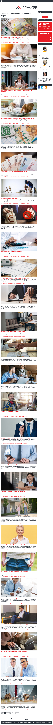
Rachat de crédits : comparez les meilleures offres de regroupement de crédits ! (15, 42)
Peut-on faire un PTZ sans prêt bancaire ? (9, 464)
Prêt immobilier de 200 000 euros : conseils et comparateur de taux (15, 278)
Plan (46, 722)
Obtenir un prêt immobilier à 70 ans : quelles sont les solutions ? (14, 544)
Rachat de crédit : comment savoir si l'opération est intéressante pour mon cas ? (18, 118)
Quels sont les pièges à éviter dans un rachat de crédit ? (13, 144)
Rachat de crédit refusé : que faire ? (8, 224)
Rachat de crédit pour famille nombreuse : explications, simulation (15, 704)
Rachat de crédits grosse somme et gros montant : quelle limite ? (14, 63)
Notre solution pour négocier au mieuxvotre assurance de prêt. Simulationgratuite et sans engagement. (44, 39)
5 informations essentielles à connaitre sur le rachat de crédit (14, 171)
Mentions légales (31, 722)
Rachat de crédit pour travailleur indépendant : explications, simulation (16, 598)
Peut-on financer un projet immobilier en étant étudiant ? (13, 331)
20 (15, 713)
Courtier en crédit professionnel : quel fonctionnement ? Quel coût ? (15, 438)
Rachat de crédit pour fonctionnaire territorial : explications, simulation (16, 678)
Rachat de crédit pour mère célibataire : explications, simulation (14, 651)
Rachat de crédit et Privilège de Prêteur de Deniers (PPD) (13, 37)
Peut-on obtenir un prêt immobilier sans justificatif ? (12, 304)
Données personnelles (39, 722)
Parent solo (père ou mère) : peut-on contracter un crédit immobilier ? (15, 518)
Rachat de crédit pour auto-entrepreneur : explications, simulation (15, 624)
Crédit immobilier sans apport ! (44, 24)
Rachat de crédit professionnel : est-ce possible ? (11, 251)
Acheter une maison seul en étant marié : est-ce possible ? (13, 491)
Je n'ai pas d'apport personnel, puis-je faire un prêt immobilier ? (14, 571)
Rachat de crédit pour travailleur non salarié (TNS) (11, 384)
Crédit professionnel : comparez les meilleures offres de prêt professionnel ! (15, 416)
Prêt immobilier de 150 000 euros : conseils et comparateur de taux (15, 358)
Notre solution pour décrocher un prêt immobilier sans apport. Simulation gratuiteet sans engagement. (44, 28)
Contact (49, 722)
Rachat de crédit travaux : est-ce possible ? (10, 198)
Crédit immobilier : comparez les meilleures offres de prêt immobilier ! (14, 283)
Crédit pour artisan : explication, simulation (10, 411)
